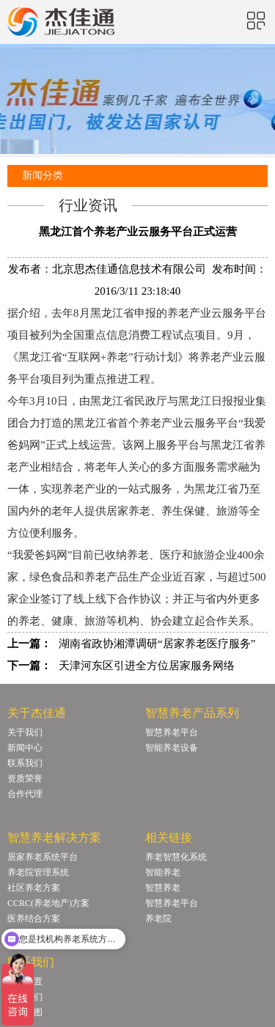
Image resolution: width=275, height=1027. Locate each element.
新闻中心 (25, 748)
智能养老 (162, 872)
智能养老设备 (171, 748)
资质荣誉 (25, 778)
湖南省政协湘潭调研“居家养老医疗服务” (157, 643)
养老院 (158, 918)
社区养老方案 (33, 888)
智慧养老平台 (171, 732)
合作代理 (25, 794)
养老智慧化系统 (176, 857)
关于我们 (25, 732)
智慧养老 (162, 888)
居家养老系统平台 (42, 857)
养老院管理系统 (38, 872)
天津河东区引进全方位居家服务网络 (147, 665)
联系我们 (25, 763)
